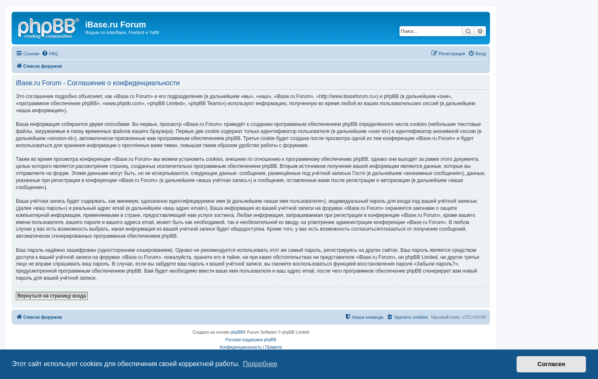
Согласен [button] (551, 364)
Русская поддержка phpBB (250, 339)
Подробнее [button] (260, 363)
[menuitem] (50, 54)
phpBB (236, 332)
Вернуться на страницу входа (51, 296)
